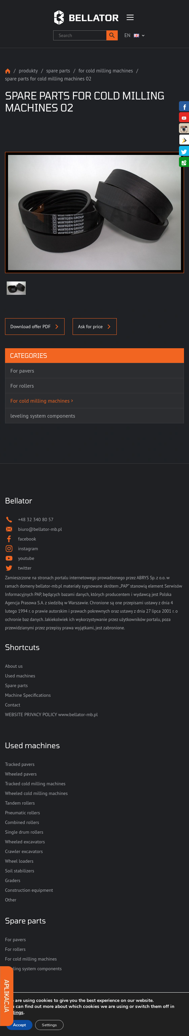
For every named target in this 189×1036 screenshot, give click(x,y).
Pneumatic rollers (22, 813)
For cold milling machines (106, 70)
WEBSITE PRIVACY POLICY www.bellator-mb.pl (51, 714)
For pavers (15, 940)
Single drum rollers (24, 832)
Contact (12, 705)
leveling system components (33, 969)
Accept (19, 1025)
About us (14, 666)
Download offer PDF (34, 327)
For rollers (15, 949)
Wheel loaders (19, 861)
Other (10, 900)
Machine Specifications (28, 695)
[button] (112, 35)
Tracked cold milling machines (35, 784)
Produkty (28, 70)
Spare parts (58, 70)
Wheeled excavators (25, 842)
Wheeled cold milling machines (36, 793)
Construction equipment (29, 890)
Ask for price (94, 327)
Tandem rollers (20, 803)
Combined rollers (22, 822)
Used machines (20, 676)
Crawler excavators (24, 851)
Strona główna (7, 70)
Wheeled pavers (21, 774)
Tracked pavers (19, 764)
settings (14, 1013)
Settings (49, 1025)
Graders (12, 880)
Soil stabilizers (19, 871)
